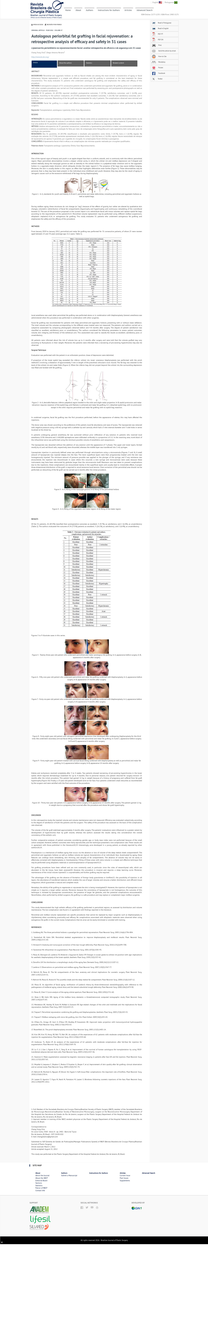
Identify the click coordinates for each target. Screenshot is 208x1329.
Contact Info (40, 1190)
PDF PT (157, 34)
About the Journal (42, 1175)
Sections (38, 1183)
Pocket (157, 68)
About (78, 10)
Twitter (157, 79)
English (157, 2)
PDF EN (157, 40)
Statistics (89, 63)
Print (156, 45)
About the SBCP (41, 1178)
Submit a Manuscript (69, 1175)
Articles (128, 10)
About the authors (65, 63)
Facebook (158, 73)
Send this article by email (164, 51)
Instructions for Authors (109, 10)
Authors (89, 10)
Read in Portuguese (161, 23)
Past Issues (124, 1178)
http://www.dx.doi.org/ (40, 57)
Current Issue (125, 1175)
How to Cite (159, 56)
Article (35, 62)
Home (68, 10)
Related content (118, 63)
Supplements (125, 1180)
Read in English (160, 28)
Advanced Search (144, 10)
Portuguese (171, 2)
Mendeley (158, 62)
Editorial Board (41, 1180)
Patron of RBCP (41, 1188)
